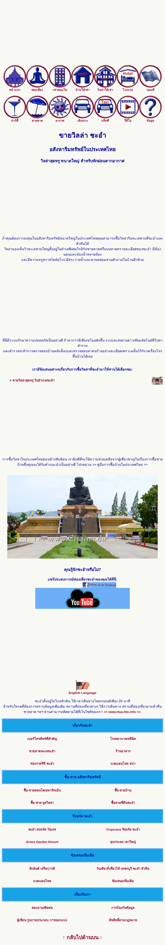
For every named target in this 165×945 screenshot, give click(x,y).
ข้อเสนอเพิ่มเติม (123, 881)
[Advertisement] (82, 35)
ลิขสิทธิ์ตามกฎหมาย (123, 920)
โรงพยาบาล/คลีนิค (123, 739)
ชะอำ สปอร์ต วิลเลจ (42, 829)
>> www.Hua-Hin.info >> (122, 712)
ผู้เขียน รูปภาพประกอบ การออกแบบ (42, 920)
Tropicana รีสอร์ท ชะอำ (123, 829)
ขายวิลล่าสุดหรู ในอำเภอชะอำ (33, 380)
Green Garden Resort (42, 842)
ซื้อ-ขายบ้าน (123, 790)
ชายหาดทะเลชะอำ (42, 751)
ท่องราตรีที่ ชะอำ (42, 763)
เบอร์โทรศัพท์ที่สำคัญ (42, 739)
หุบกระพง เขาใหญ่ (123, 842)
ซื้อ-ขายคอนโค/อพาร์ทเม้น (42, 790)
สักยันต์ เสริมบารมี (42, 868)
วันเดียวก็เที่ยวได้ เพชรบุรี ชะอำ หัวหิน (122, 868)
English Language (82, 691)
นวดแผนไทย (42, 881)
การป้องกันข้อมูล (122, 908)
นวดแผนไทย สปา (122, 763)
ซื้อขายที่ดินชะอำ (123, 803)
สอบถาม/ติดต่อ (42, 908)
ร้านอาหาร (123, 751)
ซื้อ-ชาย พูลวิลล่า (42, 803)
